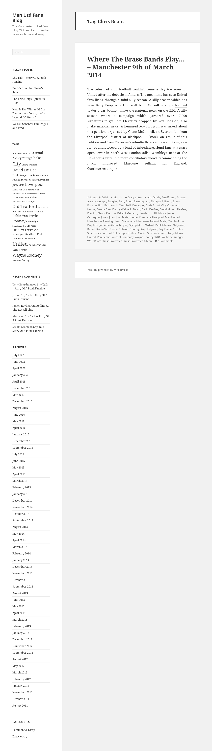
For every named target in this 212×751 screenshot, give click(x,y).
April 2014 (19, 540)
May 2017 (18, 395)
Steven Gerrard (156, 233)
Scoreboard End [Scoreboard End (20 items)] (19, 226)
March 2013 (19, 619)
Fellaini (121, 213)
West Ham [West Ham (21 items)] (16, 260)
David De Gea (149, 209)
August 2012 (20, 659)
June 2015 (18, 461)
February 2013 (21, 626)
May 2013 (18, 606)
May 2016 (18, 421)
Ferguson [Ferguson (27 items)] (26, 179)
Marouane (128, 221)
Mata (163, 221)
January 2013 (20, 633)
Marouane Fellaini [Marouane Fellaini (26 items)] (21, 197)
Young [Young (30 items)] (25, 260)
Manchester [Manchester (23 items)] (33, 189)
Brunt (167, 201)
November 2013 (22, 573)
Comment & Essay (23, 730)
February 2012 (21, 679)
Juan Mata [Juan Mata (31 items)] (18, 184)
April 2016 (19, 428)
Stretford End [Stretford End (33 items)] (33, 234)
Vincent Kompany (122, 237)
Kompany (145, 217)
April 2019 (19, 381)
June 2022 (18, 362)
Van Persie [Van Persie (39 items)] (19, 250)
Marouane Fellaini (147, 221)
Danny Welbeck (122, 209)
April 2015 (19, 474)
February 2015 (21, 487)
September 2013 (22, 586)
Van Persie (103, 237)
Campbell (125, 205)
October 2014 (20, 514)
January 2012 (20, 686)
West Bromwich (112, 241)
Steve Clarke (138, 233)
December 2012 (22, 639)
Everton (111, 213)
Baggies (112, 201)
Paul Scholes (163, 225)
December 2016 (22, 401)
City (163, 205)
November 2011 (22, 692)
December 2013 (22, 566)
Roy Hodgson (148, 229)
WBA (157, 237)
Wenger (178, 237)
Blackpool (157, 201)
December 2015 (22, 441)
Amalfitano (168, 197)
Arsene (181, 197)
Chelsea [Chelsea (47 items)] (37, 158)
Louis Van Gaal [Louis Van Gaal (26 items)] (19, 189)
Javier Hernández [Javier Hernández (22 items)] (40, 180)
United (91, 237)
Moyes (123, 225)
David (136, 209)
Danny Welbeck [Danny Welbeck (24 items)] (29, 164)
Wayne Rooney (144, 237)
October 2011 (20, 699)
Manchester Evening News (104, 221)
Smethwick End (96, 233)
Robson (124, 229)
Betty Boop (125, 201)
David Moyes (168, 209)
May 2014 (18, 533)
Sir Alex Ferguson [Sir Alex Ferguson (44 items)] (25, 230)
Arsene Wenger (96, 201)
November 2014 (22, 507)
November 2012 (22, 646)
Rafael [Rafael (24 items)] (26, 211)
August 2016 (20, 408)
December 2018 (22, 388)
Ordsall (149, 225)
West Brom (94, 241)
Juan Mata (122, 217)
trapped (181, 105)
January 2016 (20, 434)
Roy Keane (165, 229)
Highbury (160, 213)
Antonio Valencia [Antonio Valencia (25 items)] (21, 153)
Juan (112, 217)
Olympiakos (136, 225)
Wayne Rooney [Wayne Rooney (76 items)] (27, 255)
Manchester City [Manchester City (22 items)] (20, 193)
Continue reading (102, 168)
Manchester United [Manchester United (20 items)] (36, 194)
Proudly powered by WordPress (107, 270)
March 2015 (19, 481)
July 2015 (18, 454)
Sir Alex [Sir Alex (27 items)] (31, 225)
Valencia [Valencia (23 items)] (32, 245)
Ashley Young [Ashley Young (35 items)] (21, 158)
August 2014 (20, 527)
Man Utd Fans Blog (27, 17)
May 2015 (18, 467)
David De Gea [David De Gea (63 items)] (24, 170)
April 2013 (19, 613)
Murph (117, 197)
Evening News (96, 213)
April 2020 (19, 368)
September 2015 (22, 447)
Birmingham (141, 201)
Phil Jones (178, 225)
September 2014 (22, 520)
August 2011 (20, 705)
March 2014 (19, 547)
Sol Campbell (121, 233)
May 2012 (18, 666)
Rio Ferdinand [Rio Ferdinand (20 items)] (36, 212)
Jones (104, 217)
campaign (126, 116)
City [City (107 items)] (16, 164)
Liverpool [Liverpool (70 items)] (34, 184)
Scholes (178, 229)
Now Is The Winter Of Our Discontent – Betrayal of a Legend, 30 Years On (29, 113)
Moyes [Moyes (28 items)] (31, 201)
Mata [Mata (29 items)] (34, 197)
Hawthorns (146, 213)
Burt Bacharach (108, 205)
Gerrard (132, 213)
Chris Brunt (153, 205)
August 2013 (20, 593)
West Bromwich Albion (138, 241)
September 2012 (22, 652)
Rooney (134, 229)
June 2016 (18, 414)
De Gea (181, 209)
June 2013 (18, 600)
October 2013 (20, 580)
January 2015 (20, 494)
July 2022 (18, 355)
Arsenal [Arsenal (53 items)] (36, 152)
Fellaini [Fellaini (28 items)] (16, 179)
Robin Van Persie (107, 229)
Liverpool (158, 217)
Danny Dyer (104, 209)
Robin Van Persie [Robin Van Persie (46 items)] (25, 215)
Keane (134, 217)
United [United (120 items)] (20, 244)
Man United (172, 217)
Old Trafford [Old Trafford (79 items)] (24, 206)
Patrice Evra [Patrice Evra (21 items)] (43, 207)
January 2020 (20, 375)
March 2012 (19, 672)
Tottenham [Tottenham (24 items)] (30, 238)
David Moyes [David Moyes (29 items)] (20, 175)
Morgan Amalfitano (105, 225)
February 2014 (21, 553)
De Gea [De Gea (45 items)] (33, 175)
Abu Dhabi (153, 197)
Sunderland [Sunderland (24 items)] (18, 238)
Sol (110, 233)
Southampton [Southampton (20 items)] (18, 234)
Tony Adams (175, 233)
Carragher (138, 205)
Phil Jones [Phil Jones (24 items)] (17, 211)
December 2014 (22, 500)
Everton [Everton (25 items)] (44, 175)
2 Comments (165, 241)
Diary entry (19, 736)
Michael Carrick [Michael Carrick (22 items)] (20, 201)
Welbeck (167, 237)
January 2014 (20, 560)
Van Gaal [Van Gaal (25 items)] (41, 244)
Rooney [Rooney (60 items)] (18, 220)
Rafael (91, 229)
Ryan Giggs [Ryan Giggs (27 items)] (32, 221)
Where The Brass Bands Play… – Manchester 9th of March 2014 (135, 67)
